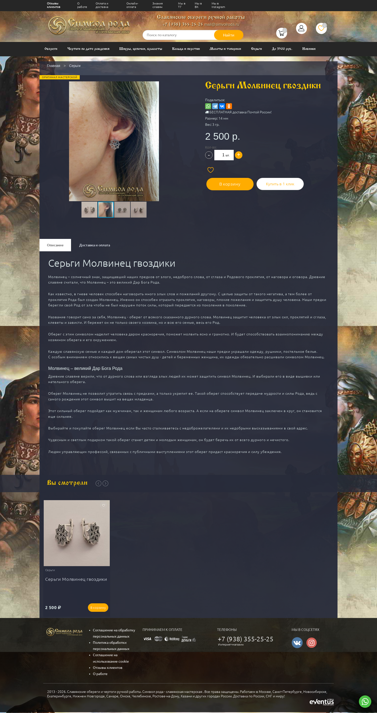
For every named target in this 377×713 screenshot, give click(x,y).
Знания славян (157, 5)
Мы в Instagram (218, 5)
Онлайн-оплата (132, 5)
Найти (228, 35)
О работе (82, 5)
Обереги (50, 49)
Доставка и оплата (94, 245)
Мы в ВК (198, 5)
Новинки (309, 49)
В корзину (227, 182)
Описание (55, 245)
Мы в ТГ (182, 5)
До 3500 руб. (282, 49)
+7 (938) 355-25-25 (182, 25)
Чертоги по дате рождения (88, 49)
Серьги (256, 49)
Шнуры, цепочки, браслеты (140, 49)
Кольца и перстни (186, 49)
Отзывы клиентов (53, 5)
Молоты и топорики (225, 49)
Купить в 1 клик (276, 182)
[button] (113, 130)
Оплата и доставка (102, 5)
